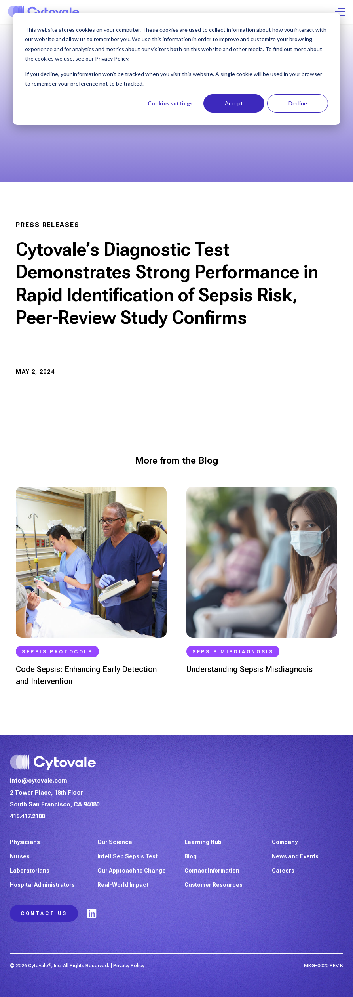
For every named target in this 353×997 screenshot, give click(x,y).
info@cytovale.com (38, 780)
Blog (190, 856)
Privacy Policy (128, 965)
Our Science (114, 842)
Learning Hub (203, 842)
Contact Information (211, 870)
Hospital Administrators (42, 885)
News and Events (295, 856)
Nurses (20, 856)
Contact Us (44, 913)
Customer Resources (213, 885)
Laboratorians (29, 870)
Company (285, 842)
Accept (234, 103)
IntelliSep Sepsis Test (127, 856)
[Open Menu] (340, 12)
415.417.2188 (27, 816)
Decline (297, 103)
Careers (283, 870)
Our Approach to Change (131, 870)
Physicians (25, 842)
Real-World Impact (122, 885)
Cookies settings (170, 103)
